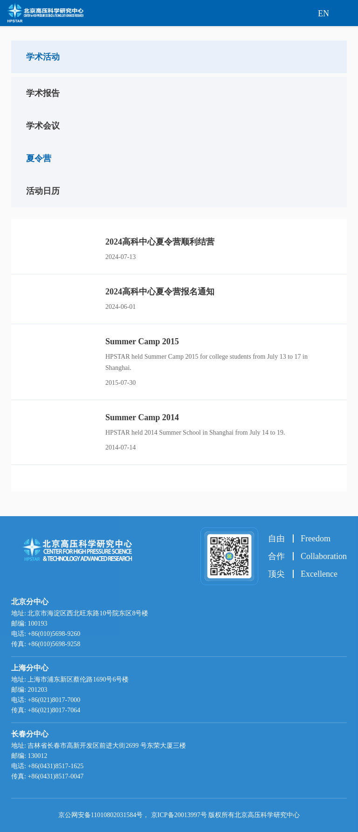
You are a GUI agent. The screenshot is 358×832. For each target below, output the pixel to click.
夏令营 (38, 158)
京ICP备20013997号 (179, 815)
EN (323, 13)
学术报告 (43, 93)
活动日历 (43, 191)
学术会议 (43, 125)
